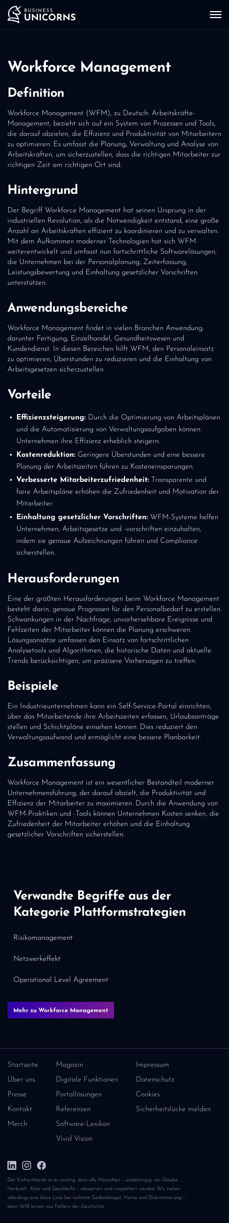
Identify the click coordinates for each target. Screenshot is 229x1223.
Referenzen (73, 1109)
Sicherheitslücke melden (173, 1109)
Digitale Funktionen (87, 1079)
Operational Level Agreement (60, 980)
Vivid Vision (74, 1139)
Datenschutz (155, 1079)
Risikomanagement (43, 938)
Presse (17, 1094)
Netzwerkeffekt (37, 959)
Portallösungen (79, 1094)
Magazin (69, 1065)
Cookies (148, 1094)
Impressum (152, 1065)
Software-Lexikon (83, 1124)
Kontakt (19, 1109)
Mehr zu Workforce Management (60, 1011)
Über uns (21, 1079)
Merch (17, 1124)
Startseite (22, 1065)
